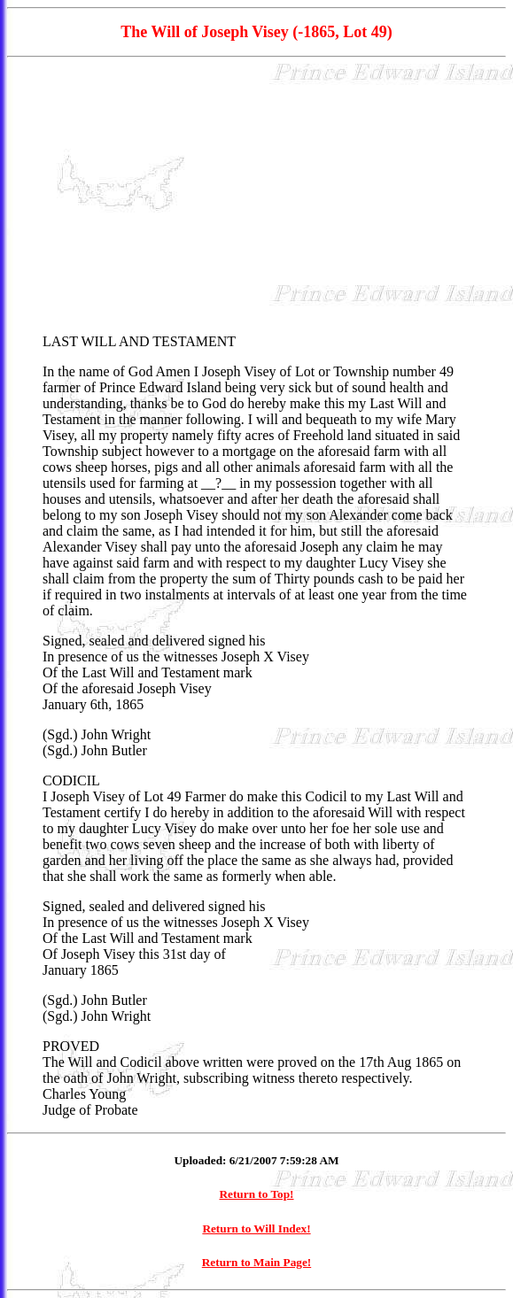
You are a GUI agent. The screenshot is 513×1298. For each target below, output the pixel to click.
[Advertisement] (256, 196)
